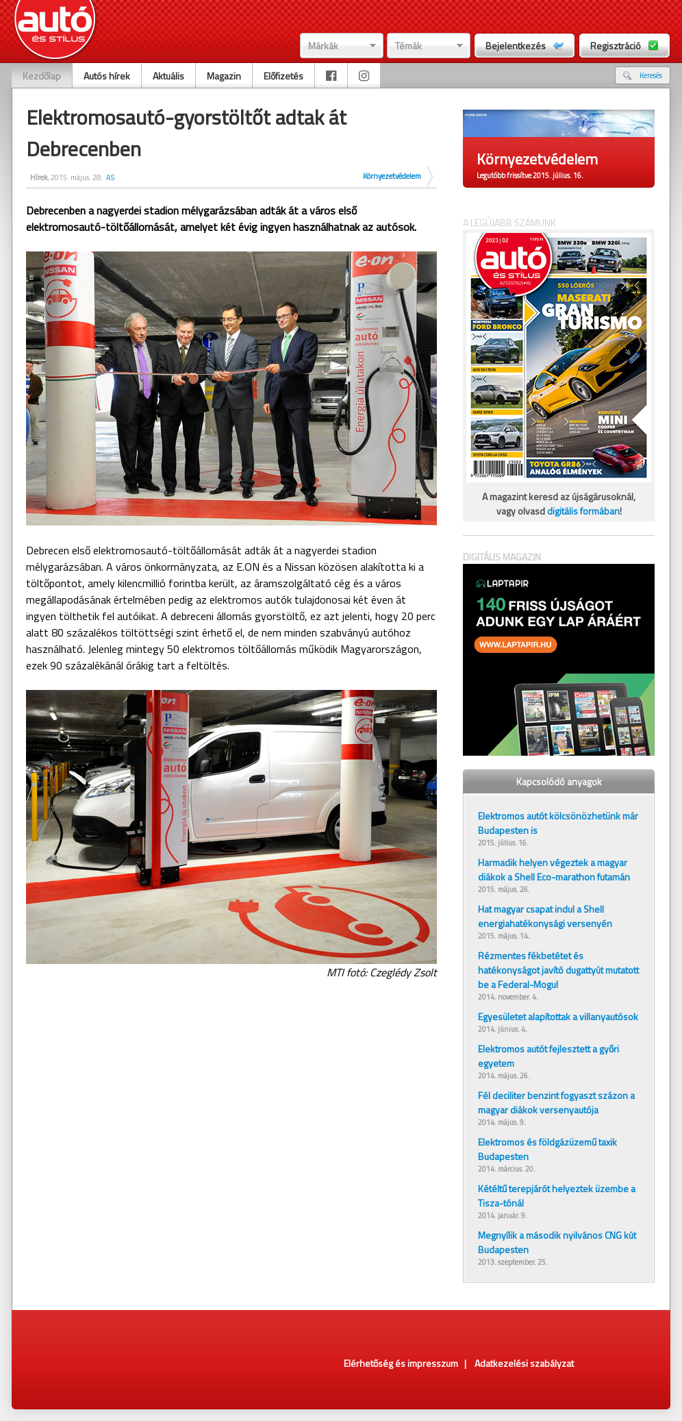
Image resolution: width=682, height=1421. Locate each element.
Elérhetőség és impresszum (401, 1363)
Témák (408, 45)
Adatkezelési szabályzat (524, 1363)
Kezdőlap (42, 76)
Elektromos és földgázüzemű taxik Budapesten (547, 1149)
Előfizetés (283, 76)
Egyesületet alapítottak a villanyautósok (558, 1016)
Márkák (323, 45)
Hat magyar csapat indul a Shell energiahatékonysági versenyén (545, 916)
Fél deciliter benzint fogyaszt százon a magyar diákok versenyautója (556, 1102)
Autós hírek (107, 76)
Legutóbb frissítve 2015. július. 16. (530, 175)
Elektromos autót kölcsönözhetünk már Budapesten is (558, 822)
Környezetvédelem (392, 176)
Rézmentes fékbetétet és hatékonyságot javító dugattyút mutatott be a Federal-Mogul (558, 969)
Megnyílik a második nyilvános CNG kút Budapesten (557, 1242)
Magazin (224, 76)
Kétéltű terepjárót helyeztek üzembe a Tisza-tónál (556, 1195)
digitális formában (583, 511)
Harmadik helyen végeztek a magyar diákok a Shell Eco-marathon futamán (554, 869)
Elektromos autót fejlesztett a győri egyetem (548, 1055)
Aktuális (168, 76)
